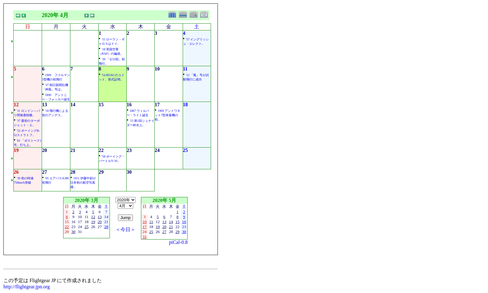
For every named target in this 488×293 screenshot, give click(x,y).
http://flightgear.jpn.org (26, 286)
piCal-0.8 (178, 242)
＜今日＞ (125, 229)
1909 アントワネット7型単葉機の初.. (167, 115)
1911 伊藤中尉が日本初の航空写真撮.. (83, 182)
